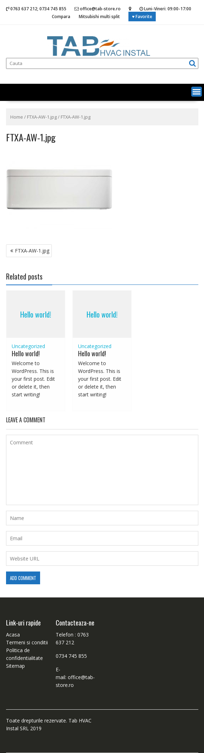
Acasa (13, 634)
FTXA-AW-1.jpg (42, 117)
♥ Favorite (142, 16)
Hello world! (35, 314)
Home (16, 117)
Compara (61, 16)
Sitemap (15, 665)
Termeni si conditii (27, 642)
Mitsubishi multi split (99, 16)
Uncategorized (28, 346)
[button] (196, 92)
